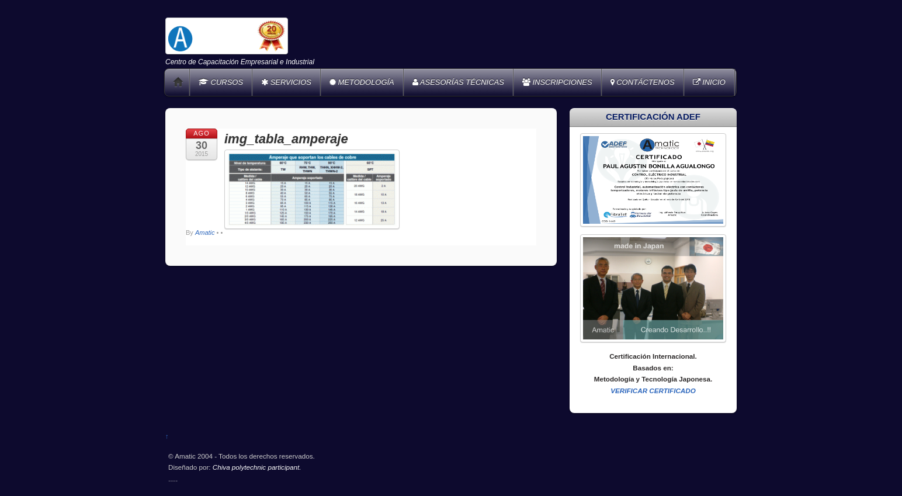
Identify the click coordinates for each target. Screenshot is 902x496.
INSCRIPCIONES (557, 82)
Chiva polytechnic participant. (257, 467)
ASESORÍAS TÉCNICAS (458, 82)
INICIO (709, 82)
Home (178, 82)
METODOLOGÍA (361, 82)
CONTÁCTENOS (642, 82)
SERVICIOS (286, 82)
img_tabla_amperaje (286, 138)
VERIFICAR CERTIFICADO (653, 390)
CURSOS (221, 82)
